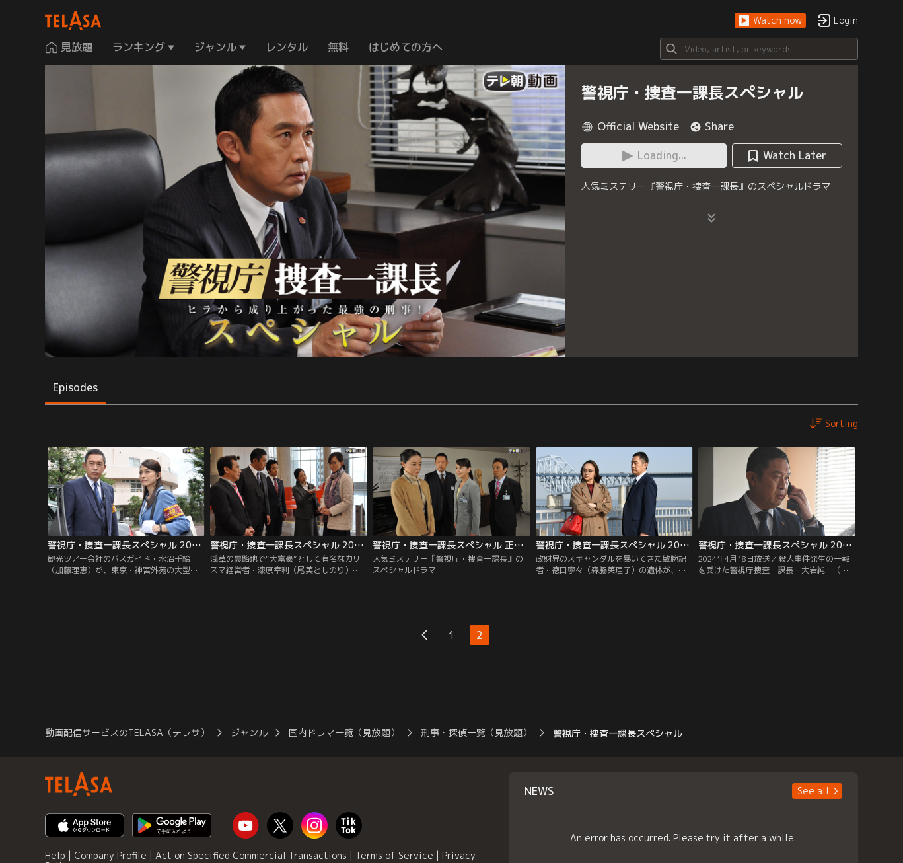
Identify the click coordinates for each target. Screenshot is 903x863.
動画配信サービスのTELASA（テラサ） (127, 732)
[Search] (759, 49)
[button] (770, 21)
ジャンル (249, 732)
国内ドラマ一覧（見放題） (344, 732)
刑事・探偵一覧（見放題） (476, 732)
